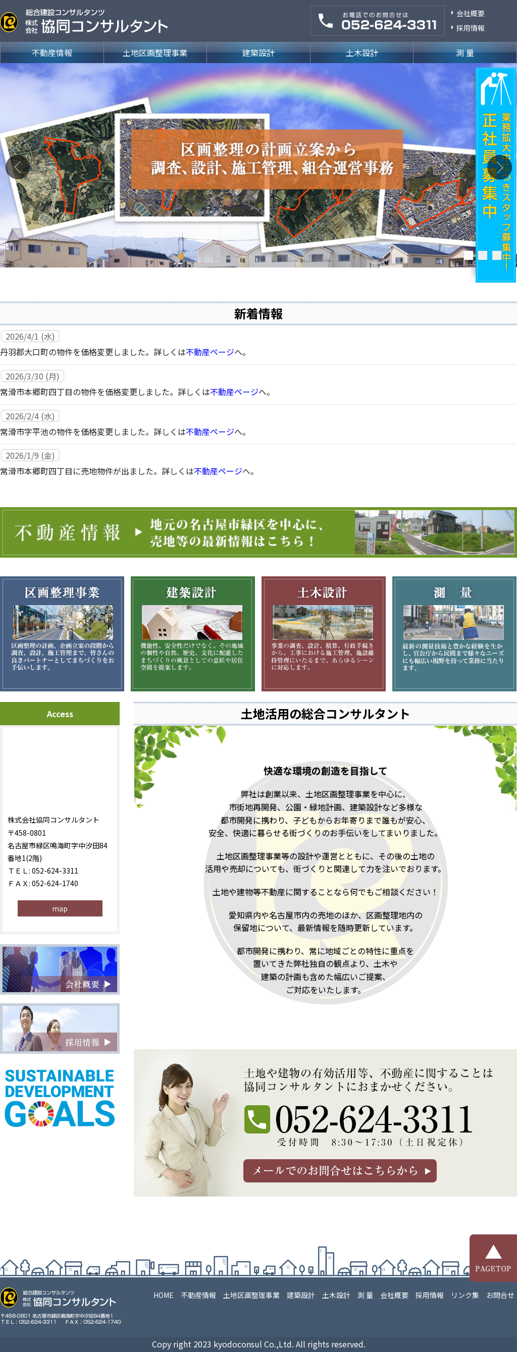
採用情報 (470, 28)
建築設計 (258, 52)
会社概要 (470, 13)
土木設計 (362, 52)
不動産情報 (52, 52)
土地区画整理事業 (155, 52)
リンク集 (465, 1295)
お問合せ (500, 1295)
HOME (163, 1295)
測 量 (465, 52)
